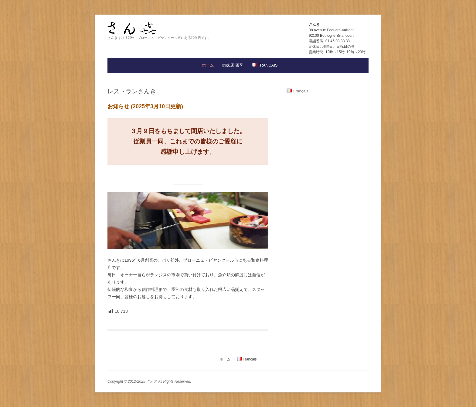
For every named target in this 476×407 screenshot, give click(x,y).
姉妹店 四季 (232, 65)
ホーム (208, 65)
